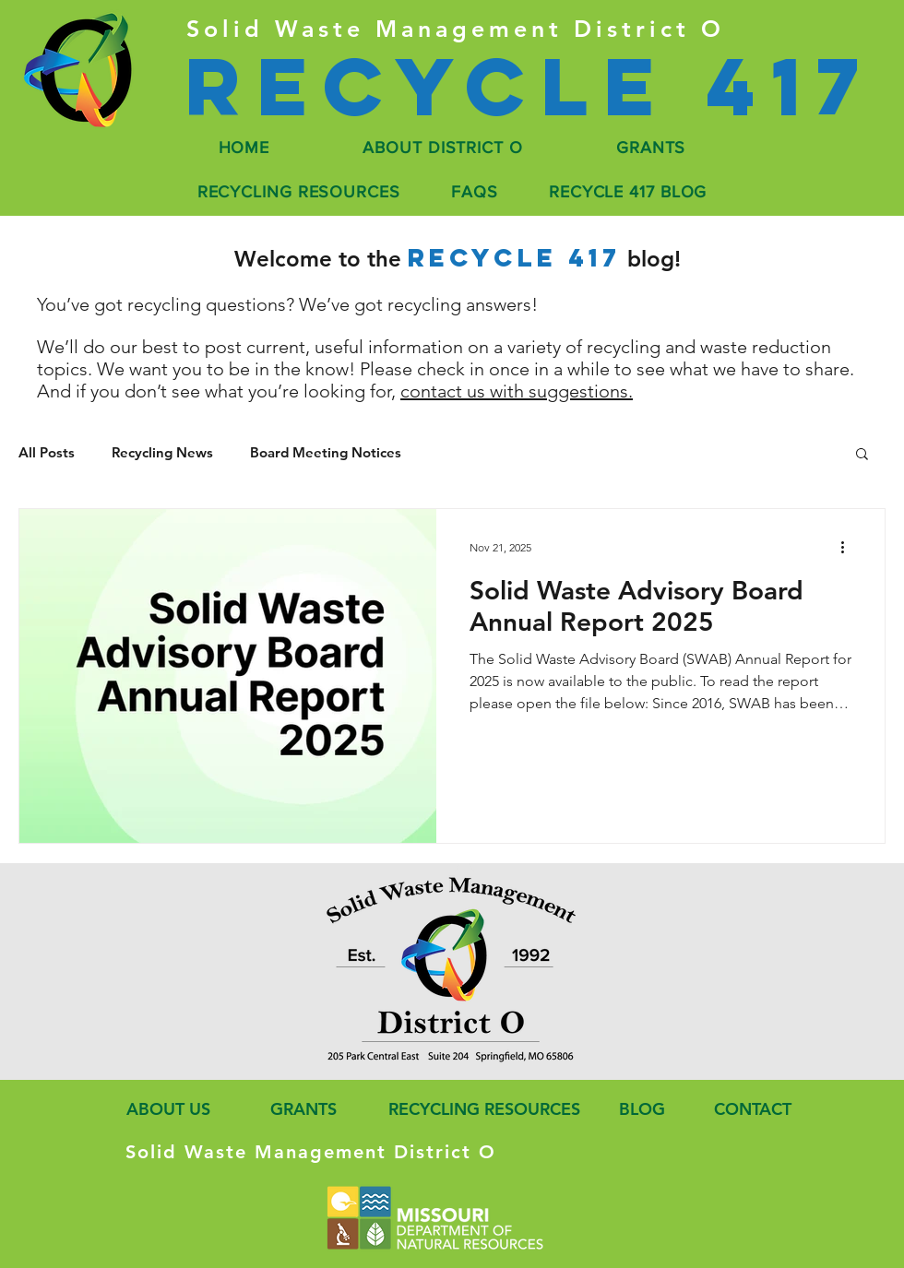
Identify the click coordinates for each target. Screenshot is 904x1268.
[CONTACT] (750, 1109)
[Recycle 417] (529, 86)
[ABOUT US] (164, 1109)
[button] (862, 455)
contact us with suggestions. (516, 391)
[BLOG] (641, 1109)
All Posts (46, 452)
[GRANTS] (302, 1109)
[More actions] (849, 547)
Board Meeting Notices (325, 452)
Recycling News (162, 452)
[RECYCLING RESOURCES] (478, 1109)
